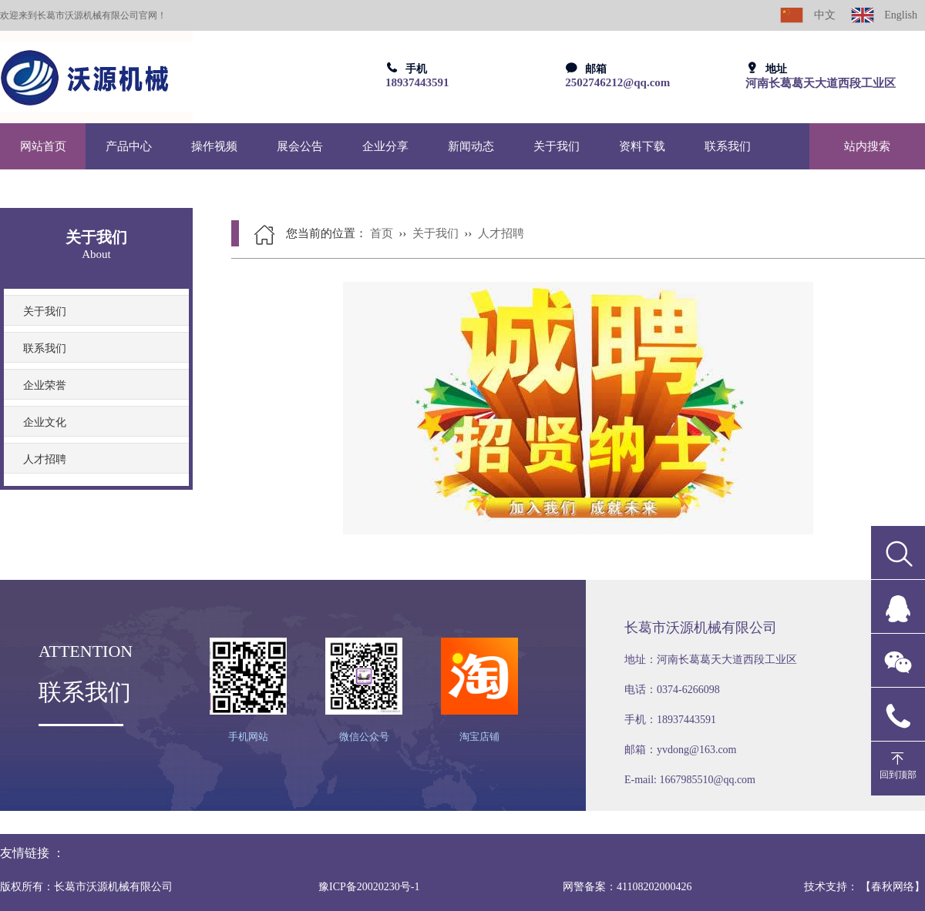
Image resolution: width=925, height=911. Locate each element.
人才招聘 (44, 459)
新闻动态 (471, 146)
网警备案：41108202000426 (627, 887)
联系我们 (728, 146)
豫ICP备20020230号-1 (368, 887)
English (884, 15)
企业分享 (385, 146)
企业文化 (44, 422)
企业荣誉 (44, 385)
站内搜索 (867, 146)
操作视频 (214, 146)
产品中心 (129, 146)
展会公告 (300, 146)
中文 (808, 15)
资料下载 (642, 146)
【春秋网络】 (892, 887)
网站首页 (43, 146)
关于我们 (556, 146)
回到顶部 (898, 774)
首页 (381, 233)
